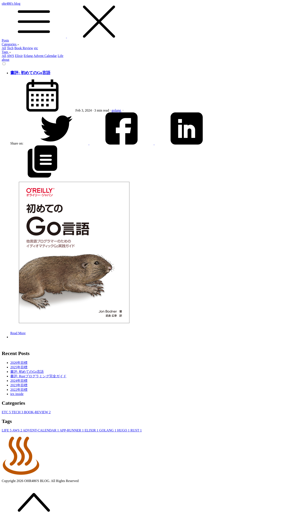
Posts (5, 40)
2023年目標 (18, 385)
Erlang (28, 56)
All (4, 48)
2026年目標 (18, 362)
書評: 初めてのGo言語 (30, 72)
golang (116, 110)
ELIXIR (92, 430)
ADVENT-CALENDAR (41, 430)
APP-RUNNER (72, 430)
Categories (10, 44)
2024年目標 (18, 380)
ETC (7, 412)
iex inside (17, 394)
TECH (18, 412)
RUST (136, 430)
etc (36, 48)
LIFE (7, 430)
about (5, 59)
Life (60, 56)
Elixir (19, 56)
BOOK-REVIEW (37, 412)
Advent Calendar (45, 56)
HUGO (123, 430)
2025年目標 (18, 367)
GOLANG (108, 430)
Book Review (23, 48)
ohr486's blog (141, 20)
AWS (10, 56)
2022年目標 (18, 389)
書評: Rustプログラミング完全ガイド (38, 376)
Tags (6, 52)
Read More (18, 333)
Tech (10, 48)
